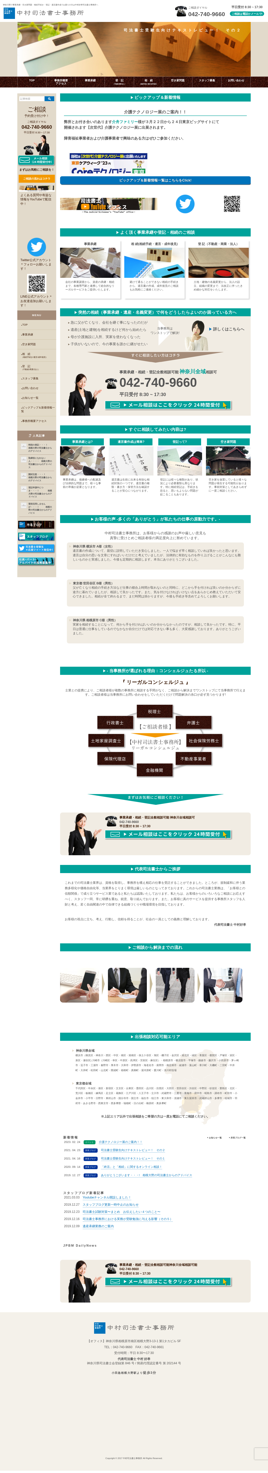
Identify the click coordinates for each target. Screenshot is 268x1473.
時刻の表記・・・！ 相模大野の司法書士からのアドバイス (40, 448)
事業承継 (27, 334)
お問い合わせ (30, 388)
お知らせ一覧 (30, 397)
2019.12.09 (89, 1228)
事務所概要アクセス (34, 421)
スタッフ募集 (30, 378)
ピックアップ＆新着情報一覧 (38, 409)
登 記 (38, 368)
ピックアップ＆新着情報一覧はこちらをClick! (155, 180)
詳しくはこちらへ (228, 329)
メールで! (257, 13)
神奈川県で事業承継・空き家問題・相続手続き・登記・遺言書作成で (55, 4)
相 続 (38, 355)
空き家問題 (29, 344)
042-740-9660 (158, 382)
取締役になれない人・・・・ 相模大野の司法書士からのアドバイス (40, 462)
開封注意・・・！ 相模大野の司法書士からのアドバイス (40, 477)
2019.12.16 (118, 1221)
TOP (25, 324)
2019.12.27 (101, 1207)
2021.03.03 (97, 1199)
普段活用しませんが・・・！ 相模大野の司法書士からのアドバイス (40, 508)
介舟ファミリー (125, 122)
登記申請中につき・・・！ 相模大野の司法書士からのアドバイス (40, 492)
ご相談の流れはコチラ (36, 178)
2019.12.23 (112, 1214)
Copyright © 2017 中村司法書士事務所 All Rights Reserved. (134, 1460)
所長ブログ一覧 (238, 1138)
